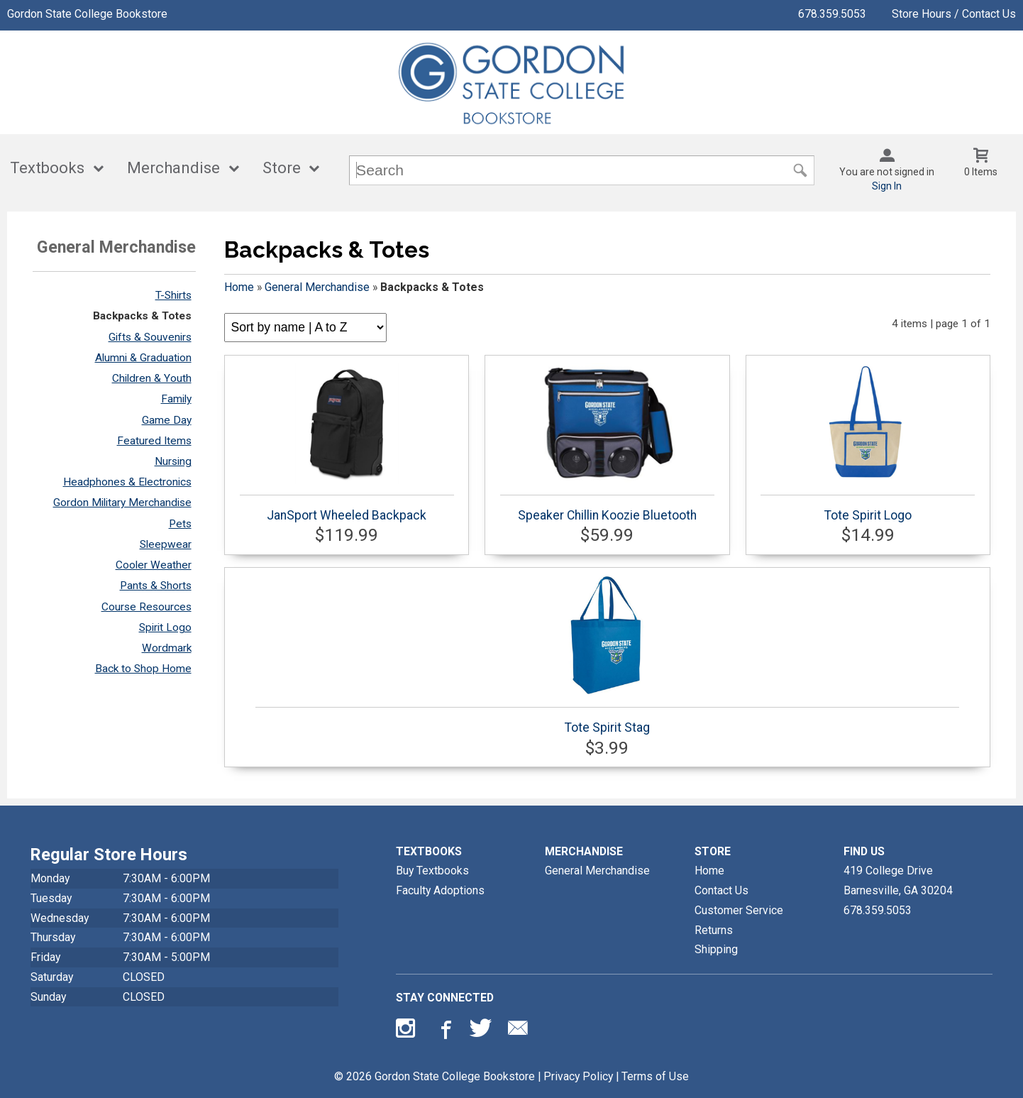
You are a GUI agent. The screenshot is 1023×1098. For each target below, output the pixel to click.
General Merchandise (317, 287)
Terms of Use (655, 1076)
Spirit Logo (165, 627)
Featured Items (154, 440)
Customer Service (739, 910)
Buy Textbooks (432, 870)
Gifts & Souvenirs (150, 337)
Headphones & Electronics (127, 482)
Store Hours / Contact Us (954, 14)
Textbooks (47, 168)
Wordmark (167, 648)
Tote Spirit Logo (868, 442)
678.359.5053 (832, 14)
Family (176, 398)
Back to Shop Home (143, 668)
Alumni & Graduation (143, 357)
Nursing (173, 461)
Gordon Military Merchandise (122, 502)
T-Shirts (173, 295)
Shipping (716, 949)
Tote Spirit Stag (607, 655)
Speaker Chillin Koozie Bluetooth (607, 442)
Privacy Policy (578, 1076)
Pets (180, 523)
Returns (714, 930)
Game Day (167, 420)
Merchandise (173, 168)
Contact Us (721, 890)
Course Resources (146, 606)
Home (239, 287)
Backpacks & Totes (142, 315)
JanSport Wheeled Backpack (347, 442)
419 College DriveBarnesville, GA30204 (898, 880)
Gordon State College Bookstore (87, 14)
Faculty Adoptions (440, 890)
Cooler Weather (154, 565)
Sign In (887, 186)
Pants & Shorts (156, 585)
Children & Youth (152, 378)
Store (281, 168)
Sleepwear (166, 544)
